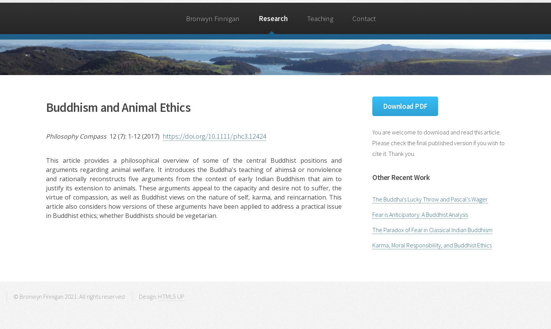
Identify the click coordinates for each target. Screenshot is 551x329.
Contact (364, 18)
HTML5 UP (171, 296)
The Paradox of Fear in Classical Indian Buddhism (432, 230)
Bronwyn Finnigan (213, 18)
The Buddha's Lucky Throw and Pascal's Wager (429, 199)
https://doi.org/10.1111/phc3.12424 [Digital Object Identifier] (214, 136)
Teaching (320, 18)
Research (273, 18)
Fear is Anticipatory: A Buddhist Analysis (420, 214)
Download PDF (405, 106)
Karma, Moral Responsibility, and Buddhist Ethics (432, 245)
